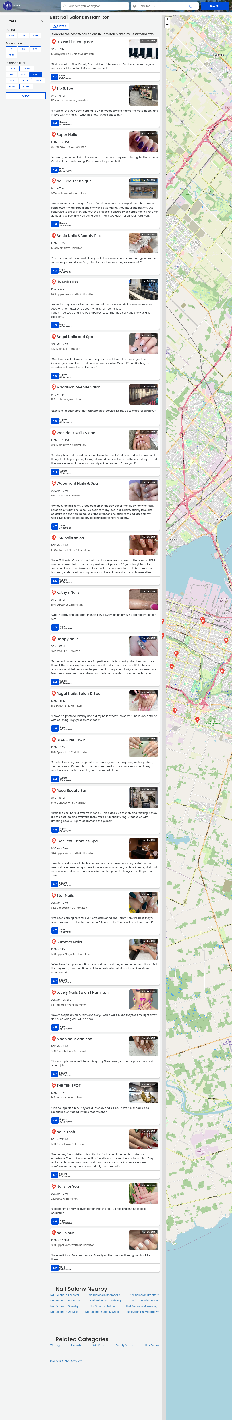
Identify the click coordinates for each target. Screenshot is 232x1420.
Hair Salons (152, 1345)
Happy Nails (67, 639)
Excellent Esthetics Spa (77, 841)
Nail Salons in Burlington (65, 1300)
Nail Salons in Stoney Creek (102, 1312)
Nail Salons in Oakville (64, 1312)
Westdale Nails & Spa (76, 433)
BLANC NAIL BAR (71, 740)
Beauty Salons (125, 1345)
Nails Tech (66, 1132)
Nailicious (65, 1233)
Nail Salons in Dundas (145, 1300)
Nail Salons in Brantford (144, 1295)
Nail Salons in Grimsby (64, 1306)
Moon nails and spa (74, 1039)
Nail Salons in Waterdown (143, 1312)
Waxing (55, 1345)
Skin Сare (98, 1345)
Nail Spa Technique (74, 181)
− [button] (167, 25)
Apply (26, 96)
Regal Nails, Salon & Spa (79, 693)
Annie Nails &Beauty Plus (79, 236)
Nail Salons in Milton (102, 1306)
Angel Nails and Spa (75, 337)
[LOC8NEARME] (12, 6)
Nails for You (68, 1186)
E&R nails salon (70, 538)
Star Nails (65, 895)
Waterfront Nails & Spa (77, 483)
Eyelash (76, 1345)
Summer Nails (69, 942)
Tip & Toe (65, 88)
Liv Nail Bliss (67, 282)
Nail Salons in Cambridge (106, 1300)
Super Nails (67, 134)
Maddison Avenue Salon (79, 387)
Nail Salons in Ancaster (64, 1295)
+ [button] (167, 19)
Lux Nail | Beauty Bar (75, 42)
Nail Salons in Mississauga (142, 1306)
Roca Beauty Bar (72, 790)
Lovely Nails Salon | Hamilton (83, 992)
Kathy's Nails (68, 592)
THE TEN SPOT (69, 1085)
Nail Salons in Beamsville (104, 1295)
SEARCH (215, 6)
